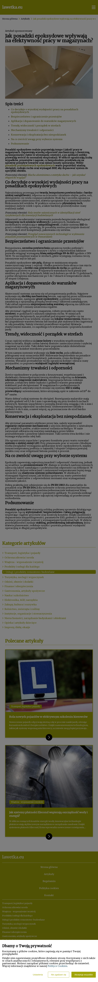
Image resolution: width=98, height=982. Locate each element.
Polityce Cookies (57, 966)
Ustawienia (38, 974)
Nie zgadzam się (58, 974)
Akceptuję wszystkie (83, 974)
